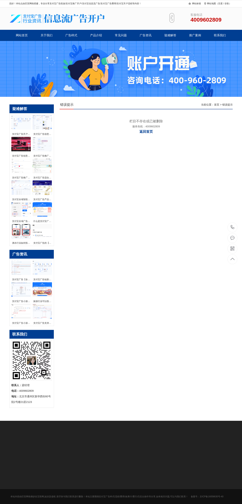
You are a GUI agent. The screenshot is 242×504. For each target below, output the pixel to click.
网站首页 (22, 35)
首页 (216, 104)
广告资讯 (146, 35)
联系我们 (220, 35)
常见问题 (121, 35)
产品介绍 (96, 35)
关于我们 (46, 35)
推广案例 (195, 35)
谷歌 (227, 3)
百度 (220, 3)
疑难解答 (170, 35)
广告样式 (71, 35)
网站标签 (196, 3)
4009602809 (233, 227)
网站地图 (211, 3)
